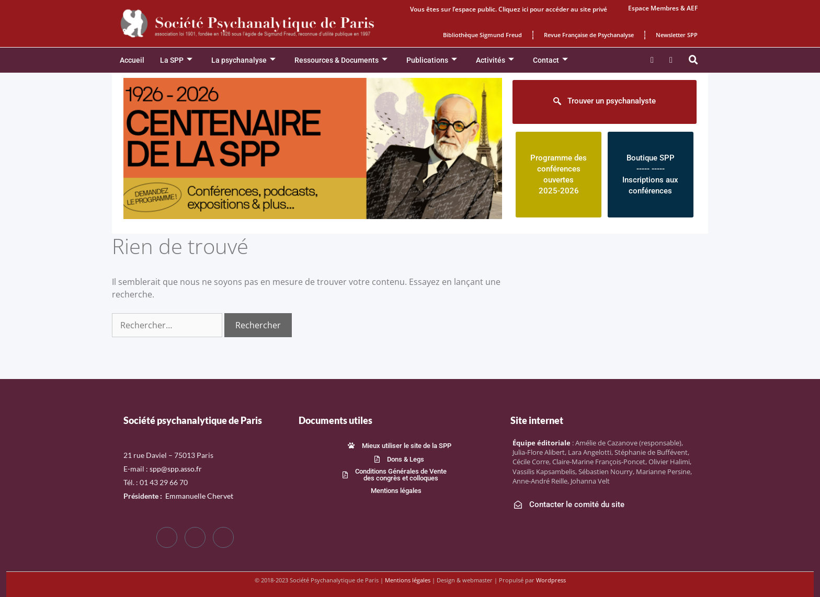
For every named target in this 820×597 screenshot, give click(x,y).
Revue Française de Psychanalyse (589, 35)
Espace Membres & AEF (663, 8)
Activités (495, 60)
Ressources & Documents (341, 60)
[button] (693, 60)
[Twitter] (195, 537)
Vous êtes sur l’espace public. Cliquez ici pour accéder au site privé (508, 9)
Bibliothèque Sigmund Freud (482, 35)
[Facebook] (166, 537)
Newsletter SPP (677, 35)
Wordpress (551, 580)
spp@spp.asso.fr (176, 468)
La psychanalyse (243, 60)
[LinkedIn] (223, 537)
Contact (550, 60)
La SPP (176, 60)
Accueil (132, 60)
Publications (431, 60)
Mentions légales (407, 580)
